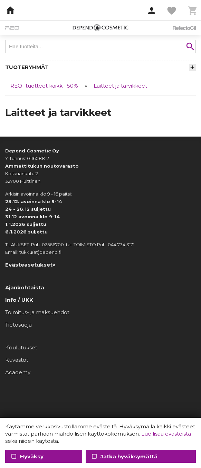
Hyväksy (27, 456)
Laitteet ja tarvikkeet (120, 85)
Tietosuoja (18, 324)
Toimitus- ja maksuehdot (37, 312)
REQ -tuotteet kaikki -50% (44, 85)
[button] (151, 11)
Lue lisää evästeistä (166, 433)
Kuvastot (16, 360)
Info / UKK (19, 300)
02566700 (53, 244)
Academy (17, 372)
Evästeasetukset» (30, 264)
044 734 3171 (121, 244)
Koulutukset (21, 347)
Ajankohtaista (24, 287)
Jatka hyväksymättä (124, 456)
